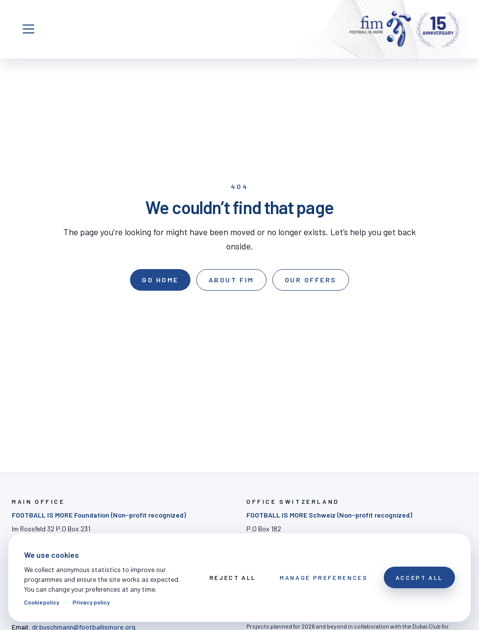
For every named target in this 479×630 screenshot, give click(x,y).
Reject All (233, 577)
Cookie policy (41, 602)
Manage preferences (324, 577)
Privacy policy (91, 602)
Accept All (419, 577)
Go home (160, 279)
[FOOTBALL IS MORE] (404, 29)
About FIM (231, 279)
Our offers (311, 279)
